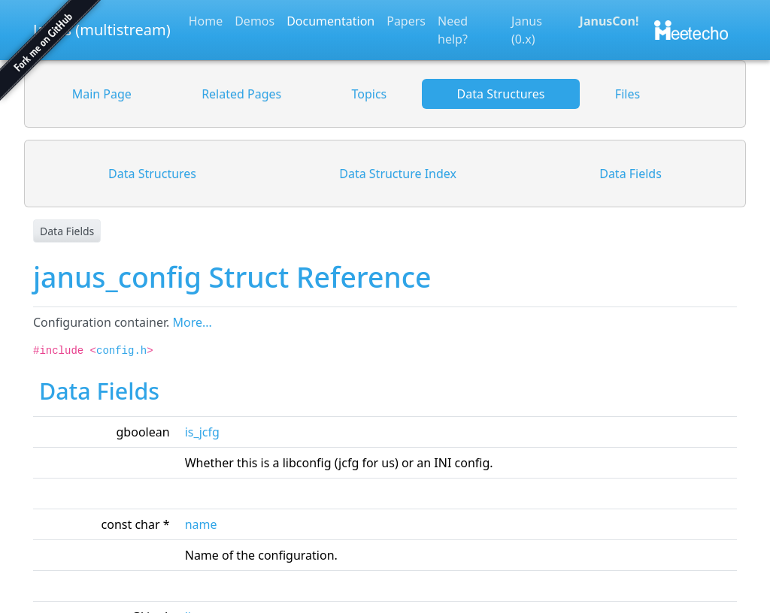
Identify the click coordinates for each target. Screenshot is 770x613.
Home (206, 21)
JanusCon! (609, 21)
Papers (406, 21)
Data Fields (67, 231)
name (201, 524)
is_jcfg (202, 432)
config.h (121, 351)
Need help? (453, 30)
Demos (254, 21)
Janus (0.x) (526, 30)
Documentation (330, 21)
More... (191, 322)
